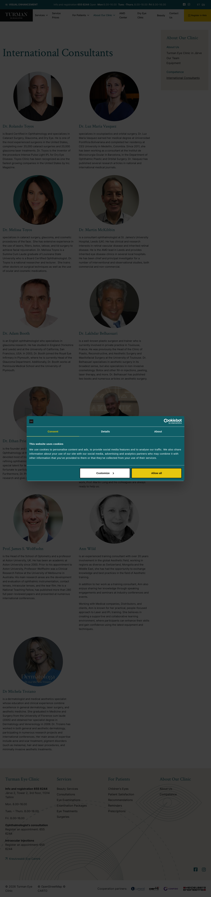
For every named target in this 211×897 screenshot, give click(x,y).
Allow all (156, 472)
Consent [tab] (53, 431)
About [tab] (158, 431)
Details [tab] (105, 431)
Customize (105, 472)
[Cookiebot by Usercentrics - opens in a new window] (166, 421)
